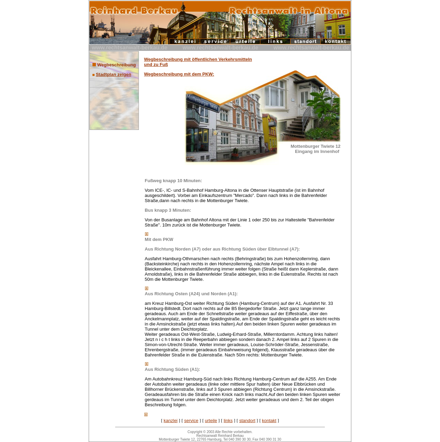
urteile (211, 420)
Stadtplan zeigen (113, 74)
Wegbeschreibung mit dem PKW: (179, 74)
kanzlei (170, 420)
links (228, 420)
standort (247, 420)
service (191, 420)
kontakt (269, 420)
